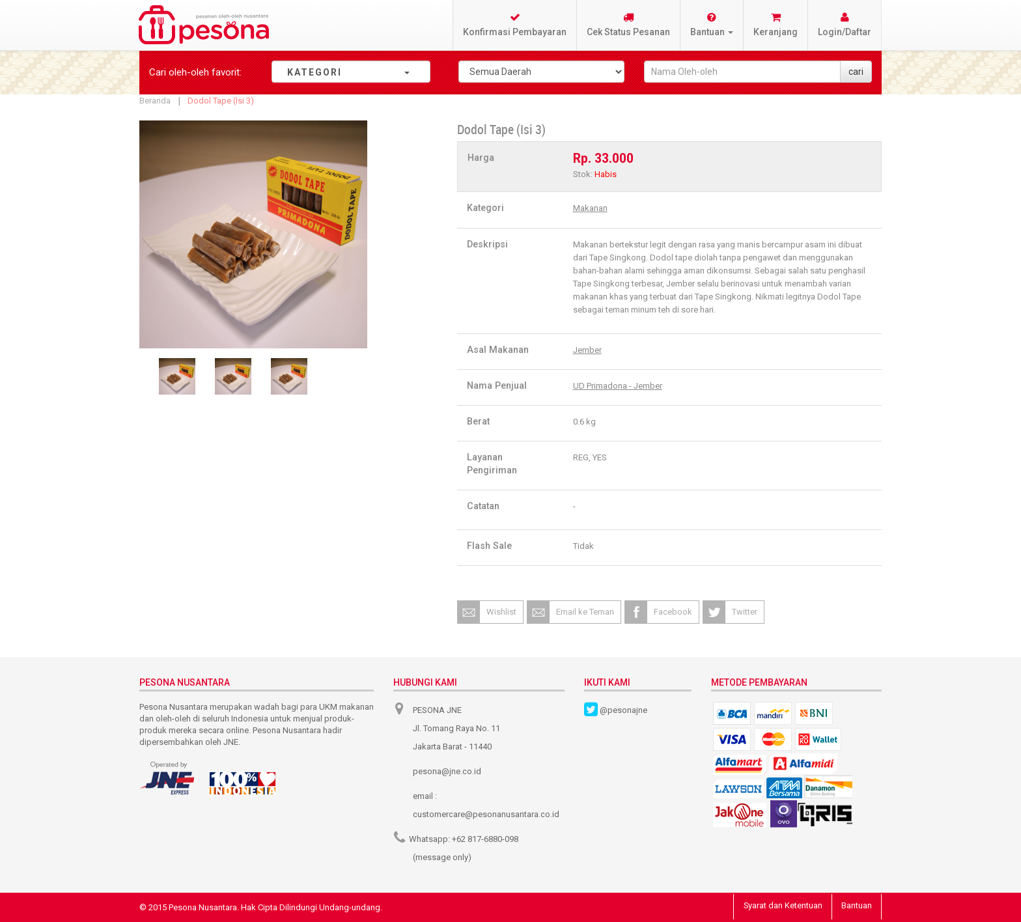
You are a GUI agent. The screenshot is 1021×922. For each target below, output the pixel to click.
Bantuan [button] (711, 24)
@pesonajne (623, 710)
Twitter (744, 612)
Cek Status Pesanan (628, 24)
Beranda (155, 100)
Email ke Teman (585, 612)
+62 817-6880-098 (485, 839)
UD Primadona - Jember (617, 386)
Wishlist (501, 612)
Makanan (590, 208)
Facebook (673, 612)
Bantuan (856, 905)
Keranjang (775, 24)
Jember (587, 350)
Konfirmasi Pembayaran (514, 24)
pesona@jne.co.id (447, 771)
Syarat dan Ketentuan (780, 905)
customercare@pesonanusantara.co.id (486, 814)
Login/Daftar (844, 24)
